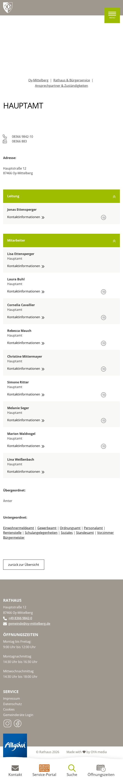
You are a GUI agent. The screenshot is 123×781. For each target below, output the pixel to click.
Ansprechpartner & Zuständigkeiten (61, 86)
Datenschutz (12, 703)
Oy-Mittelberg (38, 80)
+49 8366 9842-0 (20, 618)
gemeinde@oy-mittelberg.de (29, 623)
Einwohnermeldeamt (18, 528)
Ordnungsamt (70, 528)
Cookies (9, 709)
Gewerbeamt (47, 528)
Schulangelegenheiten (41, 532)
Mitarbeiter (61, 240)
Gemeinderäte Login (18, 714)
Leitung (61, 196)
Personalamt (93, 528)
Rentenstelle (12, 532)
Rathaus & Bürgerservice (71, 80)
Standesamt (85, 532)
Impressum (11, 698)
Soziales (67, 532)
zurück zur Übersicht (23, 564)
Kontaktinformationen (25, 217)
